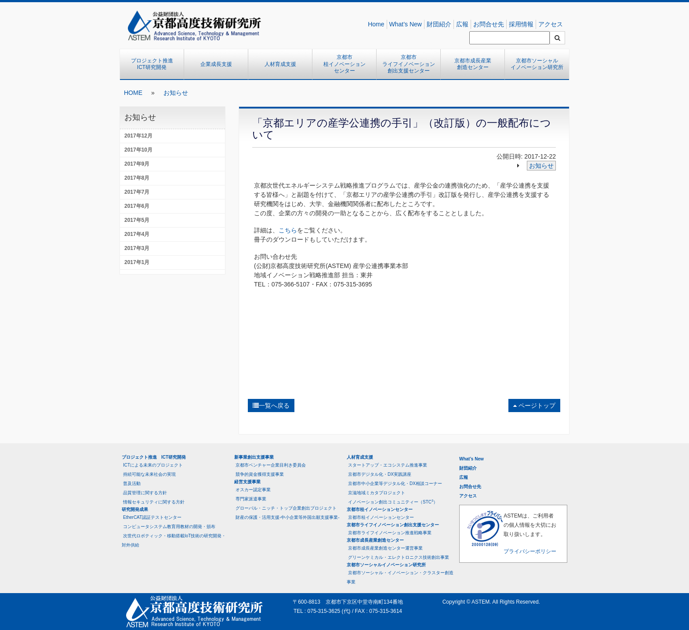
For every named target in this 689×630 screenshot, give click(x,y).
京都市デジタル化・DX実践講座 (379, 474)
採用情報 (521, 24)
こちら (288, 230)
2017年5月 (136, 220)
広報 (462, 24)
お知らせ (175, 92)
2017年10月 (138, 150)
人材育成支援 (280, 64)
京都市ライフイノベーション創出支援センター (408, 64)
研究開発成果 (135, 509)
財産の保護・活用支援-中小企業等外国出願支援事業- (288, 517)
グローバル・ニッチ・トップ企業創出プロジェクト (286, 508)
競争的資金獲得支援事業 (260, 474)
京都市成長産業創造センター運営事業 (385, 548)
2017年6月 (136, 206)
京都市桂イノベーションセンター (344, 64)
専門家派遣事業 (251, 498)
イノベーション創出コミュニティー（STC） (393, 501)
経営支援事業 (247, 481)
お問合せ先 (488, 24)
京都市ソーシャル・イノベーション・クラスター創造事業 (400, 577)
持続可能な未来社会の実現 (149, 474)
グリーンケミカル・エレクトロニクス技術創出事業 (398, 557)
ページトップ (534, 405)
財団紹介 (439, 24)
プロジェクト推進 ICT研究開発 (154, 64)
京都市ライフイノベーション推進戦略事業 (390, 532)
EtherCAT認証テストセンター (152, 517)
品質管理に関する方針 (145, 492)
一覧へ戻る (271, 405)
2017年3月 (136, 248)
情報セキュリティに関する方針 (154, 502)
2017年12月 (138, 136)
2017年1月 (136, 262)
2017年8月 (136, 178)
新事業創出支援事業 (254, 457)
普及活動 (132, 483)
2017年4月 (136, 234)
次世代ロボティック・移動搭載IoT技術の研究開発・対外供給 (174, 540)
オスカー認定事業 (253, 489)
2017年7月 (136, 192)
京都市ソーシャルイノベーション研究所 (537, 64)
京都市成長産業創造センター (472, 64)
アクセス (550, 24)
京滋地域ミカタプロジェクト (376, 492)
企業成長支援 (216, 64)
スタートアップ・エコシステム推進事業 (387, 465)
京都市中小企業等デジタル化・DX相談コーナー (395, 483)
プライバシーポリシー (530, 551)
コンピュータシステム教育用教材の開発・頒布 (169, 526)
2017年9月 (136, 164)
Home (376, 24)
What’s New (405, 24)
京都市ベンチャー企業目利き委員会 (271, 465)
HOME (133, 92)
